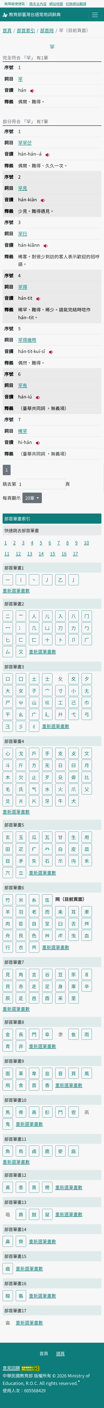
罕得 (22, 286)
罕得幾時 (27, 339)
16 (64, 553)
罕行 (22, 233)
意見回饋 (11, 1367)
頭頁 (60, 1353)
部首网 (47, 30)
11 (6, 553)
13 (29, 553)
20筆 (30, 498)
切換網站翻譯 (76, 3)
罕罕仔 (25, 142)
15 (52, 553)
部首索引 (26, 30)
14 (41, 553)
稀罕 (22, 431)
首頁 (7, 30)
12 (18, 553)
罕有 (22, 385)
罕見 (22, 188)
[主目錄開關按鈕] (94, 15)
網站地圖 (56, 3)
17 (75, 553)
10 (86, 542)
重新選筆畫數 (16, 590)
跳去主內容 (38, 3)
